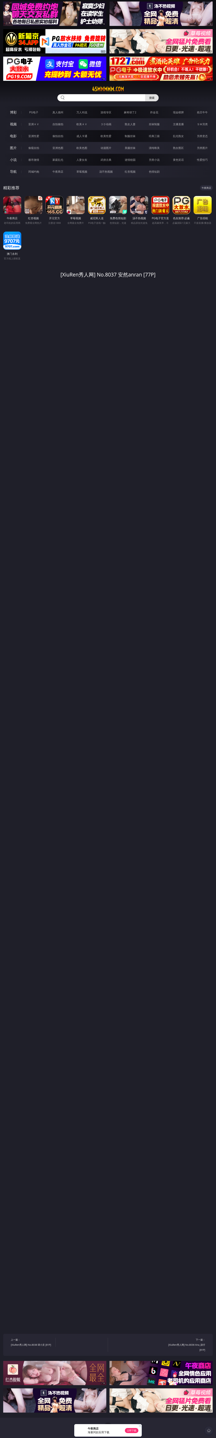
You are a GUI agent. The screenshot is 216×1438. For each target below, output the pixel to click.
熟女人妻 (130, 124)
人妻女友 (81, 160)
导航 (13, 171)
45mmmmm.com (108, 89)
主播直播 (178, 124)
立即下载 (131, 1430)
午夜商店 (57, 171)
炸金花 (154, 112)
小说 (13, 159)
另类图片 (202, 148)
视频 (13, 124)
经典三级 (154, 136)
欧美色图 (81, 148)
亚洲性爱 (33, 136)
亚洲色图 (57, 148)
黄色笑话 (178, 160)
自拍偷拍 (57, 124)
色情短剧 (154, 171)
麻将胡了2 (130, 112)
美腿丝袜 (130, 148)
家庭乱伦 (57, 160)
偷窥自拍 (33, 148)
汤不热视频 (106, 171)
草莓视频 (81, 171)
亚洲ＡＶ (33, 124)
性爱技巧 (202, 160)
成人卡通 (81, 136)
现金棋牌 (178, 112)
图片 (13, 148)
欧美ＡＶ (81, 124)
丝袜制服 (154, 124)
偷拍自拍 (57, 136)
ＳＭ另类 (202, 124)
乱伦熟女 (178, 136)
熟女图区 (178, 148)
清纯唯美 (154, 148)
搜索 (152, 98)
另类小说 (154, 160)
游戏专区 (106, 112)
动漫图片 (106, 148)
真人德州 (57, 112)
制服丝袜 (130, 136)
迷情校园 (130, 160)
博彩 (13, 112)
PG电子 (33, 112)
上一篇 (32, 1342)
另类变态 (202, 136)
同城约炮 (33, 171)
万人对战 (81, 112)
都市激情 (33, 160)
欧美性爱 (106, 136)
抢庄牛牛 (202, 112)
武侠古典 (106, 160)
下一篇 (184, 1345)
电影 (13, 136)
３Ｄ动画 (106, 124)
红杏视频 (130, 171)
